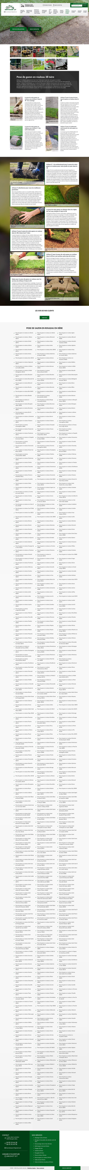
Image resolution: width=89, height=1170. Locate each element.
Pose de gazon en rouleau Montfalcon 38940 (25, 663)
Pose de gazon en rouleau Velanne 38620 (67, 1027)
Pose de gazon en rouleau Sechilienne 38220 (68, 960)
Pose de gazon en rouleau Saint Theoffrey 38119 (66, 939)
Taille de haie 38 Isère (50, 11)
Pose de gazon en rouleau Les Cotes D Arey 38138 (25, 505)
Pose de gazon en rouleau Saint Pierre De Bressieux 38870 (68, 914)
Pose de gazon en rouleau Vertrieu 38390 (45, 1039)
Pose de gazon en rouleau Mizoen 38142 (24, 638)
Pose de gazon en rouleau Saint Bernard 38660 (23, 818)
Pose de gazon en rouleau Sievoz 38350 (23, 977)
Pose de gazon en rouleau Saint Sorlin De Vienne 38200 (25, 939)
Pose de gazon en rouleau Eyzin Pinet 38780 (46, 542)
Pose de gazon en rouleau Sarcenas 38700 (24, 956)
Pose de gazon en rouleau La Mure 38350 (67, 680)
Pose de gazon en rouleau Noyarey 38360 (67, 697)
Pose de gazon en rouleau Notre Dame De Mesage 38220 (25, 697)
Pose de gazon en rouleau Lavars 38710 (45, 601)
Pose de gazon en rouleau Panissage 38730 (67, 713)
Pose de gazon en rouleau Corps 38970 (23, 500)
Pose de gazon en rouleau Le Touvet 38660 (24, 1002)
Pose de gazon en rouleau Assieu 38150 (23, 354)
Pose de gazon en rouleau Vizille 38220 (23, 1073)
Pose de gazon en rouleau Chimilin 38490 (24, 471)
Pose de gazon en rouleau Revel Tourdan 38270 (44, 772)
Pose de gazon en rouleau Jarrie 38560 (45, 592)
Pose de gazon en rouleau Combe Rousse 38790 (45, 1102)
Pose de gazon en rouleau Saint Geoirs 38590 (46, 843)
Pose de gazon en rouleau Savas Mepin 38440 (45, 960)
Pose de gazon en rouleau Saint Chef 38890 (24, 826)
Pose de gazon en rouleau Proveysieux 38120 (46, 759)
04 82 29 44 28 (47, 5)
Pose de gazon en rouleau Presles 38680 (45, 755)
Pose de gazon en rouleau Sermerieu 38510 (24, 968)
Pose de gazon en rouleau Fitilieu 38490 (67, 546)
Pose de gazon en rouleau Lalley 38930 (23, 596)
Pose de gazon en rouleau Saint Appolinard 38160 (66, 805)
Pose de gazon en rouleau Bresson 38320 (45, 408)
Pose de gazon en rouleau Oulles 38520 (45, 705)
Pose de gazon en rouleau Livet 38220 (25, 1118)
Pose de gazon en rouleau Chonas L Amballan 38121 (24, 475)
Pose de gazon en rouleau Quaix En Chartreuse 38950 (24, 764)
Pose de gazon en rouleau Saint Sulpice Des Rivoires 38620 (44, 939)
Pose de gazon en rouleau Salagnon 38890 (45, 948)
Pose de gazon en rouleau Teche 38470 (23, 989)
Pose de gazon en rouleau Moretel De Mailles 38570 (46, 672)
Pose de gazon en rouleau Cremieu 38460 (45, 513)
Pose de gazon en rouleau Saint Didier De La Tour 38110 (46, 835)
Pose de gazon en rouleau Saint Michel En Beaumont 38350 (66, 897)
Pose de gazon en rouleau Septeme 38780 (45, 964)
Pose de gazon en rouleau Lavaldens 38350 (24, 601)
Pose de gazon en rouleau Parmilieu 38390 (45, 718)
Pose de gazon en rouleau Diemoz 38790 (24, 521)
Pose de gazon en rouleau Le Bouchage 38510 (22, 400)
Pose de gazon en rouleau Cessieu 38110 (67, 417)
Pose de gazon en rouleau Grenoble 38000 (67, 571)
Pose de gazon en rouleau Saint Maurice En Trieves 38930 (44, 893)
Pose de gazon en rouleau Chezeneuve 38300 (46, 467)
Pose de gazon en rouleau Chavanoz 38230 (67, 458)
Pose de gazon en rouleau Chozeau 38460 (67, 475)
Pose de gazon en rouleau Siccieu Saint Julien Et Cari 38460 (67, 973)
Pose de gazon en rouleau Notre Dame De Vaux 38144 (46, 697)
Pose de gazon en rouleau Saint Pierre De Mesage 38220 (25, 922)
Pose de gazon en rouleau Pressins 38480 (67, 755)
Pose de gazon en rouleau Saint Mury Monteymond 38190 (46, 902)
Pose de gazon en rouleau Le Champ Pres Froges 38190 (67, 425)
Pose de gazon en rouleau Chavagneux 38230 (46, 1085)
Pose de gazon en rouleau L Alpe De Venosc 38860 (24, 1098)
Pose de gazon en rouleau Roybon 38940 (45, 789)
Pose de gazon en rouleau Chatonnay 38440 (24, 458)
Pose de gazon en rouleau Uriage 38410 (67, 1085)
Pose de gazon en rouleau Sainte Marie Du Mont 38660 (45, 885)
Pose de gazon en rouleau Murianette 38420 (46, 684)
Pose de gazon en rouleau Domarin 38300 (67, 525)
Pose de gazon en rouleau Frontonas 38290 (24, 563)
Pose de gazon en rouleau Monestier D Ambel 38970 (46, 642)
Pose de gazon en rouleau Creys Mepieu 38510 (66, 513)
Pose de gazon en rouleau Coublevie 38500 (67, 505)
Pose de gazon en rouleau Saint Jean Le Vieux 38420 (24, 868)
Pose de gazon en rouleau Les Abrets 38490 (24, 333)
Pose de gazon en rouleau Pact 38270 (68, 709)
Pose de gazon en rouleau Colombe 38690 (67, 488)
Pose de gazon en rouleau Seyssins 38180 (24, 973)
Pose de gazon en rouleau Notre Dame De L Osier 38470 (68, 693)
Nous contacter (34, 29)
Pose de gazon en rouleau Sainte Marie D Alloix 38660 (23, 885)
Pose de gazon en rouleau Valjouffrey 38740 (68, 1014)
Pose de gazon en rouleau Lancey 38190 (23, 1115)
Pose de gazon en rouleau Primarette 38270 (24, 759)
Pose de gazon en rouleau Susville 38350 (67, 985)
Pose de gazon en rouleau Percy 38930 (44, 726)
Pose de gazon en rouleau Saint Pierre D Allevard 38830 (46, 914)
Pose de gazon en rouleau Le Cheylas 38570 (68, 463)
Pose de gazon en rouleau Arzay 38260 (66, 350)
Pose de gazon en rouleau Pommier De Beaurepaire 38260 (67, 739)
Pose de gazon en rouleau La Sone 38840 (45, 981)
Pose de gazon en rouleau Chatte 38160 (45, 458)
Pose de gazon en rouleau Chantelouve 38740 (65, 429)
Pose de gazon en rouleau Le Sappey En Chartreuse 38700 (68, 952)
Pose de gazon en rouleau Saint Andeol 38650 (23, 801)
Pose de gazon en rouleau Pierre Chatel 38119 (45, 730)
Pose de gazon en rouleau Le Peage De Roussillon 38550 (46, 722)
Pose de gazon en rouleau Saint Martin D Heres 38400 (44, 889)
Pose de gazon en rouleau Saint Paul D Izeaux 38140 (68, 910)
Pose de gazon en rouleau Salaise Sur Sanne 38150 (68, 948)
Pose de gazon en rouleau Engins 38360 (23, 534)
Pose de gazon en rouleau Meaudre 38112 (67, 621)
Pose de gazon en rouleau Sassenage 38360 (68, 956)
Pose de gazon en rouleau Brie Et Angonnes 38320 (23, 413)
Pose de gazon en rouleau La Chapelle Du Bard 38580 (46, 438)
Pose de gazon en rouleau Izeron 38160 (23, 588)
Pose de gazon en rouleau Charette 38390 (67, 442)
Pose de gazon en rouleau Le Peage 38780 (24, 1102)
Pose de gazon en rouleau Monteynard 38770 (65, 659)
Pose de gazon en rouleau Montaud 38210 (67, 651)
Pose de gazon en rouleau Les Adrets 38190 (46, 333)
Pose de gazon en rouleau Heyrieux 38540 (24, 580)
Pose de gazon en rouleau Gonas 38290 (67, 1094)
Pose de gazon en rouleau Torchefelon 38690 (46, 998)
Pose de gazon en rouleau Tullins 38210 (23, 1010)
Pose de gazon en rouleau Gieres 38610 (67, 563)
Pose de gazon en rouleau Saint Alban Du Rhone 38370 (46, 797)
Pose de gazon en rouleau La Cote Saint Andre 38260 (67, 500)
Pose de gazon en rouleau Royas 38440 (23, 789)
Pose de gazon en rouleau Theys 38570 (23, 993)
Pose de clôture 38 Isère (61, 11)
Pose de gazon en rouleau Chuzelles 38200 (24, 479)
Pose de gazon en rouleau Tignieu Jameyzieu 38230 (24, 998)
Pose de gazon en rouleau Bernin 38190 (45, 383)
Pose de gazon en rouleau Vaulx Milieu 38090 (44, 1027)
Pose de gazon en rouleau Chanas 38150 (45, 429)
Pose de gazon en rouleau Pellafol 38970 (67, 722)
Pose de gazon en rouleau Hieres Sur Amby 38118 (46, 580)
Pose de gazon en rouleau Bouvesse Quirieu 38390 (45, 404)
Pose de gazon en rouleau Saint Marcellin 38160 (66, 881)
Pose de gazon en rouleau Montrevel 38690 (68, 663)
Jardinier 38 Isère (80, 11)
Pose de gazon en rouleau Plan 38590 (68, 734)
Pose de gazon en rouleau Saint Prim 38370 (46, 922)
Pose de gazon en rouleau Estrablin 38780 (45, 538)
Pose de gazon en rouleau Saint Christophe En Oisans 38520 (44, 826)
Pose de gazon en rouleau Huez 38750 (68, 579)
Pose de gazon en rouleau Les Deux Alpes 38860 (45, 1115)
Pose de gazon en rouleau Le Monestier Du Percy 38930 (22, 647)
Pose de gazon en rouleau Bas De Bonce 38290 (67, 1090)
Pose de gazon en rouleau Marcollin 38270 (24, 617)
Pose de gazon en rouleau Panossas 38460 (24, 718)
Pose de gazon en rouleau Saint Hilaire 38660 (25, 856)
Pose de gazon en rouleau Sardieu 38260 (45, 956)
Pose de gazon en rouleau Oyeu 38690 (68, 704)
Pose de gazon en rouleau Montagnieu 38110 (25, 651)
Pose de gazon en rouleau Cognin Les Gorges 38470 (46, 488)
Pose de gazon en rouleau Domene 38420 (24, 530)
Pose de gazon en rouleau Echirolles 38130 (45, 530)
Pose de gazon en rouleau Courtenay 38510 (46, 509)
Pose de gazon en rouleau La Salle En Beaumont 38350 (46, 952)
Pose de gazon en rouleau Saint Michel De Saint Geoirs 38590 (44, 897)
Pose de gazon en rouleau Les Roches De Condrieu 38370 (24, 780)
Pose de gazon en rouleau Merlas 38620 (67, 626)
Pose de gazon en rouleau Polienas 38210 (45, 739)
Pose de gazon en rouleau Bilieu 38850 (66, 387)
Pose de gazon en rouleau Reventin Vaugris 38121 (67, 772)
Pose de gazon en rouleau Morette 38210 (67, 672)
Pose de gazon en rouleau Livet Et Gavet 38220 (67, 605)
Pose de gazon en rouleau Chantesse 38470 (24, 433)
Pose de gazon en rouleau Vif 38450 (45, 1047)
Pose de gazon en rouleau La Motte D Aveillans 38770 (46, 676)
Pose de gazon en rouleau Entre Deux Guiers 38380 (68, 534)
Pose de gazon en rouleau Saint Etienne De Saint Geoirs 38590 (44, 839)
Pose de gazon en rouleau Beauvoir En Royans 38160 (46, 379)
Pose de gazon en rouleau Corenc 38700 (45, 496)
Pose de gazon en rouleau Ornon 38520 (23, 705)
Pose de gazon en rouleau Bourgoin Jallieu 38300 (24, 404)
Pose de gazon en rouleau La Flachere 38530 (25, 550)
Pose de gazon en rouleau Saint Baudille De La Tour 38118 (44, 814)
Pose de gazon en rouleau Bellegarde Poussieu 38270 (68, 379)
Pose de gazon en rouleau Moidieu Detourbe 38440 (45, 638)
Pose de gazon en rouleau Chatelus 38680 (45, 454)
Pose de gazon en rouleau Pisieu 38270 (45, 734)
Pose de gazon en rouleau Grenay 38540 (45, 571)
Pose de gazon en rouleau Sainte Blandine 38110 (67, 818)
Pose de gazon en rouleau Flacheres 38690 (45, 550)
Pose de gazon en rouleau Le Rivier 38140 (24, 1081)
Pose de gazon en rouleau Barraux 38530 (45, 367)
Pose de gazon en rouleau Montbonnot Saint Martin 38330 (23, 655)
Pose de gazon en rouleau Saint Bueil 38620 (46, 822)
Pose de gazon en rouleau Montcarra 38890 (46, 655)
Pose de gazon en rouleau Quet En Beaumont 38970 (45, 764)
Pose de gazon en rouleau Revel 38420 (25, 771)
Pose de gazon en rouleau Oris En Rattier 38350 (45, 701)
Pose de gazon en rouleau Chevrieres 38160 (46, 463)
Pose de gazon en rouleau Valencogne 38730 (25, 1014)
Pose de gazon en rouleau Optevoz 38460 (24, 701)
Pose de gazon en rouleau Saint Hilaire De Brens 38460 (25, 851)
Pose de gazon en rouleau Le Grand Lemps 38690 (67, 567)
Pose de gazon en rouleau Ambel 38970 (23, 342)
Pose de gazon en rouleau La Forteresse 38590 (44, 555)
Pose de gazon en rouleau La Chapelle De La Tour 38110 (68, 433)
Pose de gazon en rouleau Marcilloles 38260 (68, 613)
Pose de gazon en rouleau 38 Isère (67, 11)
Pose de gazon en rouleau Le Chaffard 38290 (46, 1094)
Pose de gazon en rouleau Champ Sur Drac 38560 (24, 429)
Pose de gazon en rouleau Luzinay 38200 (67, 609)
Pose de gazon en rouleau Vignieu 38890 (67, 1048)
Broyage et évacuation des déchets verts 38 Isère (37, 11)
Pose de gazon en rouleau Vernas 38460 (23, 1035)
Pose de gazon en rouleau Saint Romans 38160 (23, 931)
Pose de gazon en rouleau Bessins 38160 (24, 387)
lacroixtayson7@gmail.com (10, 12)
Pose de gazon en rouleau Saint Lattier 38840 (25, 876)
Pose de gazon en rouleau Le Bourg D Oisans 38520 (68, 400)
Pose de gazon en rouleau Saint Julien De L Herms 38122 (68, 868)
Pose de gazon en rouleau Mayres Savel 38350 (45, 621)
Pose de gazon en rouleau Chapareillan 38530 (43, 433)
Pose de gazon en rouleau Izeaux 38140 (67, 584)
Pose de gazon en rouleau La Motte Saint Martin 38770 (67, 676)
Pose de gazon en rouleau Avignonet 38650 (24, 362)
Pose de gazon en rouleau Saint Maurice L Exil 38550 (66, 893)
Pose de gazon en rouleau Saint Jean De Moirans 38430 (68, 860)
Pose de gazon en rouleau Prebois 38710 (24, 755)
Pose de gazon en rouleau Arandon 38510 (24, 350)
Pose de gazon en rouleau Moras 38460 (67, 667)
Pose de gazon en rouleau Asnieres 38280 (67, 1081)
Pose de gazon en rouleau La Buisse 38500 (67, 413)
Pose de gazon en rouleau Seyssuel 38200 (45, 973)
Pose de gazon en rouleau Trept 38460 (46, 1005)
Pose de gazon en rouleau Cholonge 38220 (67, 471)
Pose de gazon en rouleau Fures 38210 (44, 1106)
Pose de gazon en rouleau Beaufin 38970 (67, 371)
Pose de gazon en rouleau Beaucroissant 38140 (43, 371)
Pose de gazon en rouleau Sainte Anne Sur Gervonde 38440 (25, 805)
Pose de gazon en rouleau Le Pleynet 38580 (24, 1111)
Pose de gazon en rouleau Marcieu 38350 (45, 613)
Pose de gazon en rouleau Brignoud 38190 (24, 1106)
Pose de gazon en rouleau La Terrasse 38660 (68, 989)
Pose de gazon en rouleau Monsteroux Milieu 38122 (46, 647)
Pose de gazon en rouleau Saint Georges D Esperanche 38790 (23, 847)
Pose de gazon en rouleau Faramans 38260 (67, 542)
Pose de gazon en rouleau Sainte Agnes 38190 (45, 793)
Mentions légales (31, 1168)
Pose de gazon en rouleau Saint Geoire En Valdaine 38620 (23, 843)
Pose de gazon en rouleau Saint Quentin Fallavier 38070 (66, 922)
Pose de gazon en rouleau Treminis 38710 (24, 1006)
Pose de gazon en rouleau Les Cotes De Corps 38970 (45, 505)
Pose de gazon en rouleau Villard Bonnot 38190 (23, 1052)
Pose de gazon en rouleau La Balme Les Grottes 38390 (24, 367)
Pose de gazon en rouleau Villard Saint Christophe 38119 (68, 1056)
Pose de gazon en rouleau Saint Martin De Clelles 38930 (66, 885)
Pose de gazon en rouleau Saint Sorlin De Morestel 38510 (68, 935)
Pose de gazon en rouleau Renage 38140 (45, 768)
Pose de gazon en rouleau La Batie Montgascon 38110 (24, 371)
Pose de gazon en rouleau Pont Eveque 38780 (23, 751)
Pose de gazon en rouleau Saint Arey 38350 (24, 810)
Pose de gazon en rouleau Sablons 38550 (24, 793)
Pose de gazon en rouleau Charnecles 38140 (24, 446)
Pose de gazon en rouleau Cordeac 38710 (24, 496)
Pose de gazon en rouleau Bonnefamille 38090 (43, 396)
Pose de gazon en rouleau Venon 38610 (45, 1031)
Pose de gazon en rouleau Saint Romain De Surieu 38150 (66, 927)
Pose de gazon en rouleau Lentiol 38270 (67, 601)
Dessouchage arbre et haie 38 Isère (29, 11)
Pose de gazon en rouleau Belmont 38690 (24, 383)
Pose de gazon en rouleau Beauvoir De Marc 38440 (25, 379)
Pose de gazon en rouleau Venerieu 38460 (24, 1031)
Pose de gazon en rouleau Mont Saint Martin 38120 (24, 667)
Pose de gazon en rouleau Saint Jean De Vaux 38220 (46, 864)
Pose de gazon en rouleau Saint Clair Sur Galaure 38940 (68, 830)
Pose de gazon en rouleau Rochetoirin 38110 (46, 780)
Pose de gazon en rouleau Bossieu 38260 (67, 396)
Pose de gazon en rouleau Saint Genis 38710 (68, 839)
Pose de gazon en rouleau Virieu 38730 (45, 1069)
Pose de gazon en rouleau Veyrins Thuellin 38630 (24, 1044)
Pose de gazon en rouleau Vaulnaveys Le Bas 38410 (68, 1023)
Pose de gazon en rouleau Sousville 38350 (24, 985)
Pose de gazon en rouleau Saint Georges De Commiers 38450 (66, 843)
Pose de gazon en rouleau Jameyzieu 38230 (24, 1085)
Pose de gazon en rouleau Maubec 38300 (24, 621)
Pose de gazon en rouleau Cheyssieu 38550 (24, 467)
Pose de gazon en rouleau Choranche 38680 (46, 475)
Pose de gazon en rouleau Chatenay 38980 (67, 454)
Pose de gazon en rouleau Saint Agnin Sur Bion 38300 (68, 793)
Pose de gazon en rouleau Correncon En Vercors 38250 (46, 500)
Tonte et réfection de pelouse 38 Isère (55, 11)
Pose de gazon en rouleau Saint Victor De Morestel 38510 (68, 943)
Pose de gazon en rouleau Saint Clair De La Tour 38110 (24, 830)
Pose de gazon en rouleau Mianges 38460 (24, 1090)
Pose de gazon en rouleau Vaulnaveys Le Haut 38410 (24, 1027)
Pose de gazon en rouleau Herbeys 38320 (67, 576)
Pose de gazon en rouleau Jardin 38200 (23, 592)
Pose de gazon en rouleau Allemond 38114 (46, 337)
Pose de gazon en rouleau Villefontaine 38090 (22, 1060)
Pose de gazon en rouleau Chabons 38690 (24, 421)
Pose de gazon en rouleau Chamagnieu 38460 (65, 421)
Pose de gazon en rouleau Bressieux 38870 (24, 408)
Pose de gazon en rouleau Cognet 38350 (23, 488)
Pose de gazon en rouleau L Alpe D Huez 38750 (67, 1111)
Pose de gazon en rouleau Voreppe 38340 (24, 1077)
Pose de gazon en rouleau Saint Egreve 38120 (66, 835)
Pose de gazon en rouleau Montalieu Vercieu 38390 (46, 651)
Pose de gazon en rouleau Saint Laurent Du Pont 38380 (44, 876)
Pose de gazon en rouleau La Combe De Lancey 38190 (24, 492)
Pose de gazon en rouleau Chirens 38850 (45, 471)
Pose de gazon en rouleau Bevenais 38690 (45, 387)
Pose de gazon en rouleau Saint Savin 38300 (68, 931)
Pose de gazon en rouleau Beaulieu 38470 (45, 375)
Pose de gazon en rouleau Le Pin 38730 (67, 730)
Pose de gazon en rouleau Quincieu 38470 (67, 764)
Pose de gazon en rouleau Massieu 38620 (67, 617)
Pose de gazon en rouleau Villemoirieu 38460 (46, 1060)
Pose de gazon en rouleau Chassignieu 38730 (46, 450)
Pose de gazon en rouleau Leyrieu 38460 (24, 605)
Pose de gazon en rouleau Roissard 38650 (67, 780)
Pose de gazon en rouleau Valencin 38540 (67, 1010)
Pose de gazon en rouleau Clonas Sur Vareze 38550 (46, 484)
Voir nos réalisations (18, 29)
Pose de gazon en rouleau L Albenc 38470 (24, 337)
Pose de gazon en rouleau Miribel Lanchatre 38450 (45, 634)
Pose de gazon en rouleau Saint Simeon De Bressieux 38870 (44, 935)
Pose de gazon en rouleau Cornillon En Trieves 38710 (68, 496)
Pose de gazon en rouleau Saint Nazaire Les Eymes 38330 (66, 902)
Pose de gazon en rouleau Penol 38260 (23, 726)
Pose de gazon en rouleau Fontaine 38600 (67, 550)
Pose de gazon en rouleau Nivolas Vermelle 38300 (24, 693)
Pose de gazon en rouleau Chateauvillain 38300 (22, 454)
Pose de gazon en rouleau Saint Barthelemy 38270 (66, 810)
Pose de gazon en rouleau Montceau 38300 (68, 655)
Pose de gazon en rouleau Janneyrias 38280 (46, 588)
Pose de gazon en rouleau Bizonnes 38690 (67, 392)
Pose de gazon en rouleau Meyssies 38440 (24, 634)
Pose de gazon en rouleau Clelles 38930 (23, 484)
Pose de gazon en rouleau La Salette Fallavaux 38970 (24, 952)
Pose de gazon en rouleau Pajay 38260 (25, 713)
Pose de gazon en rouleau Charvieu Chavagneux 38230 (45, 446)
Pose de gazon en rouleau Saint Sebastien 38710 (23, 935)
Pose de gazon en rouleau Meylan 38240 (24, 630)
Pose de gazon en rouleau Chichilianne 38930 (68, 467)
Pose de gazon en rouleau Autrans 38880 (45, 358)
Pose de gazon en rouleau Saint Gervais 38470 (44, 847)
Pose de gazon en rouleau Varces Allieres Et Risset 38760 (45, 1019)
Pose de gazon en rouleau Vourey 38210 (45, 1077)
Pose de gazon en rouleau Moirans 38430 (67, 638)
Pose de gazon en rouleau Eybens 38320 (67, 538)
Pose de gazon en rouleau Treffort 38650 (67, 1002)
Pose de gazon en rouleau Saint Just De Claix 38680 (67, 872)
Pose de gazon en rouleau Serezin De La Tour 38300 (68, 964)
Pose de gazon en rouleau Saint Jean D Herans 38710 (68, 864)
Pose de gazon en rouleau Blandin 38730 (24, 396)
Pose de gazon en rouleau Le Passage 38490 (68, 718)
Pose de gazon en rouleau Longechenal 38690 (22, 609)
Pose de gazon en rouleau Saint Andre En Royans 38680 (46, 801)
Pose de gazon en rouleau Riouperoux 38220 (68, 1115)
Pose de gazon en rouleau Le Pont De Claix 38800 (68, 747)
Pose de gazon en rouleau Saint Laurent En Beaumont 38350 (66, 876)
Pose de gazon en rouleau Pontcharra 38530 (68, 743)
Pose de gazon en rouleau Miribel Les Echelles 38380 (68, 634)
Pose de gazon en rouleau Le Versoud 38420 (24, 1039)
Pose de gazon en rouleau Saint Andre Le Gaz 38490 (68, 801)
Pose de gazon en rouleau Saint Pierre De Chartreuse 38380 (25, 918)
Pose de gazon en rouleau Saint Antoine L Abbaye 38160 (44, 805)
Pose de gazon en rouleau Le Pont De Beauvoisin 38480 (24, 747)
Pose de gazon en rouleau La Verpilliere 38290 (66, 1035)
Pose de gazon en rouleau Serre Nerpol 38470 (66, 688)
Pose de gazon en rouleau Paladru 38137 (45, 713)
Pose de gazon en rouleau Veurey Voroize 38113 (67, 1039)
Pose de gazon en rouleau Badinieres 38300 (46, 362)
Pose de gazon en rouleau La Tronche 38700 (68, 1006)
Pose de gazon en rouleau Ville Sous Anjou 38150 (24, 1065)
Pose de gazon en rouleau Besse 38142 (66, 383)
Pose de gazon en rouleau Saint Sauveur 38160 (44, 931)
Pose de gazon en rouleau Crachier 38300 (67, 509)
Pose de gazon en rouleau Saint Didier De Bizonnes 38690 (25, 835)
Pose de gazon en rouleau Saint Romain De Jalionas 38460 (44, 927)
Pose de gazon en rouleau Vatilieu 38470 (24, 1023)
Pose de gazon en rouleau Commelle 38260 (46, 492)
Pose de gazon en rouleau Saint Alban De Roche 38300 (25, 797)
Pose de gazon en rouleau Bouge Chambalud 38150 (45, 400)
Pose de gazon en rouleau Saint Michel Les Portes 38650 (23, 902)
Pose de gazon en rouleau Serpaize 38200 (45, 968)
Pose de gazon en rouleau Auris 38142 (25, 358)
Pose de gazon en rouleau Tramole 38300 (45, 1002)
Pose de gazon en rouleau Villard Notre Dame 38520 (67, 1052)
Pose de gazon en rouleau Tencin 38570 (45, 989)
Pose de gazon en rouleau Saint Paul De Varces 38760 (46, 910)
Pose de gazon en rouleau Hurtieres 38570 (24, 584)
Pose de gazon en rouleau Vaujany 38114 (45, 1023)
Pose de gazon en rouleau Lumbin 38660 (45, 609)
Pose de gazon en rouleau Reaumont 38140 (24, 768)
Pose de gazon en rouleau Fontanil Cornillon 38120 (24, 555)
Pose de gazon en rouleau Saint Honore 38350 (44, 856)
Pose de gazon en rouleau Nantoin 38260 (45, 688)
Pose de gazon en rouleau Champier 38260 (46, 425)
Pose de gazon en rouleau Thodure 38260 (45, 993)
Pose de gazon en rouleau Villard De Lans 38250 (46, 1052)
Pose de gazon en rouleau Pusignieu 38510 (67, 1119)
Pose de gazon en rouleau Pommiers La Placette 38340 (24, 743)
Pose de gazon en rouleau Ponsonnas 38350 (46, 743)
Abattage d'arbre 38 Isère (22, 11)
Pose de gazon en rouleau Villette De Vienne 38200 (68, 1065)
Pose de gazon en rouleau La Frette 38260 (45, 559)
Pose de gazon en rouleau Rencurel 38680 (67, 768)
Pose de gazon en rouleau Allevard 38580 (67, 337)
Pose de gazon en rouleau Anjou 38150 (45, 342)
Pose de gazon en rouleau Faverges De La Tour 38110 (25, 546)
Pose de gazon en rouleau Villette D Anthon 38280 (45, 1065)
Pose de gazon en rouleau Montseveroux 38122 (43, 667)
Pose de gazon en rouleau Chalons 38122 (45, 421)
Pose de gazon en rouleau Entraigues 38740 (46, 534)
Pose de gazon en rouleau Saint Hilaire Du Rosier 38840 (68, 851)
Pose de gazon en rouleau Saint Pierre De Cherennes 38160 (46, 918)
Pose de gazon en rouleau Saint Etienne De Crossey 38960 (23, 839)
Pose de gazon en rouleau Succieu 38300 (45, 985)
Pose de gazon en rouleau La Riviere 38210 (46, 776)
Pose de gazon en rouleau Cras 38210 (24, 512)
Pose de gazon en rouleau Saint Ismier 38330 (68, 856)
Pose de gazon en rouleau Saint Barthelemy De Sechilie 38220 (23, 814)
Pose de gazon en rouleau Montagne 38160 (68, 647)
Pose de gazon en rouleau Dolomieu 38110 (46, 525)
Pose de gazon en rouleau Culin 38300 (46, 516)
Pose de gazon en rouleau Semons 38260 (24, 964)
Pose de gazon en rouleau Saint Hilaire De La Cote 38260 (46, 851)
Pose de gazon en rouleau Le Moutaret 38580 (44, 680)
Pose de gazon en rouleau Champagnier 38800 (22, 425)
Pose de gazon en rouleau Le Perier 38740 (67, 726)
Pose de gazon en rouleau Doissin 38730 (24, 525)
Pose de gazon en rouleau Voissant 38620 (67, 1073)
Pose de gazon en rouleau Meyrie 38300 (45, 630)
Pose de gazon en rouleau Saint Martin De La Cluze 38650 (66, 484)
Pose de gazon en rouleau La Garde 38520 (45, 563)
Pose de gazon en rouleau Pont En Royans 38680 (45, 751)
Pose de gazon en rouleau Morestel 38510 (24, 672)
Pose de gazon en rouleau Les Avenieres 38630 (66, 358)
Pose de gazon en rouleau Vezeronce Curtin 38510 (68, 1044)
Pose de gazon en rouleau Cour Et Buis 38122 (25, 509)
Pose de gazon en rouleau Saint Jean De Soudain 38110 (24, 864)
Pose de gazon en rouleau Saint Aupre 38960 (46, 810)
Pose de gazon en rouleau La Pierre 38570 (24, 730)
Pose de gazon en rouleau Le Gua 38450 (45, 576)
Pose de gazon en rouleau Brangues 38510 (67, 404)
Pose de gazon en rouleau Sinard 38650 (67, 977)
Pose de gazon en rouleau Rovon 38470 (67, 784)
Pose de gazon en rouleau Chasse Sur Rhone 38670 (24, 450)
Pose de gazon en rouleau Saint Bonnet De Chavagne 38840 (23, 822)
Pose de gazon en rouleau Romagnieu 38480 (25, 784)
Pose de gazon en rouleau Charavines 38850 (46, 442)
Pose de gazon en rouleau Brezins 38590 (67, 408)
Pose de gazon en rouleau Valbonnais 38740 (46, 1010)
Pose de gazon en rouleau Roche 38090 (67, 776)
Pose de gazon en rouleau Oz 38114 (45, 709)
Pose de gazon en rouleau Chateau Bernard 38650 (67, 450)
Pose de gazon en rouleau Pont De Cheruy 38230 (45, 747)
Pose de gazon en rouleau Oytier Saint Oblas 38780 (25, 709)
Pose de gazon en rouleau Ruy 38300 (68, 788)
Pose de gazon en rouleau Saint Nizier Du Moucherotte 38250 (46, 906)
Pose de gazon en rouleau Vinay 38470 (23, 1069)
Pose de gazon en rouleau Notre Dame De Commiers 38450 (46, 693)
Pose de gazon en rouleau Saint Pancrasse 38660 (23, 910)
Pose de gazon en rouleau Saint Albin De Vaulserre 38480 (68, 797)
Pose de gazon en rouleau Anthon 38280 (24, 346)
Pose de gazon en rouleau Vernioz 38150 (45, 1035)
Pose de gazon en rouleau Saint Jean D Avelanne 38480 (25, 860)
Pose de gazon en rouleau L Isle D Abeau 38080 (45, 584)
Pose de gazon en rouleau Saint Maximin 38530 (23, 897)
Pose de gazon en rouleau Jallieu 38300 (23, 1123)
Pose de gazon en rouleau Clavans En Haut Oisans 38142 (68, 479)
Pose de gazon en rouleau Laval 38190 (68, 596)
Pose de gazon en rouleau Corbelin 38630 (67, 492)
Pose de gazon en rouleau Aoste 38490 (45, 346)
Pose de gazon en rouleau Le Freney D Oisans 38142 (25, 559)
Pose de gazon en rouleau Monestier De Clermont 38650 (68, 642)
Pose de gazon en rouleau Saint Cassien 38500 (66, 822)
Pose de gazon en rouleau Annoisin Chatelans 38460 (67, 342)
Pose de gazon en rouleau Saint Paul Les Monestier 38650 (24, 914)
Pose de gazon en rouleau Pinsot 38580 (23, 734)
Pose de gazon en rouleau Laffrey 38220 (67, 592)
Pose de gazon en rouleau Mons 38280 (45, 1081)
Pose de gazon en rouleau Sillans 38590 (45, 977)
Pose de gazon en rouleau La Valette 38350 (46, 1014)
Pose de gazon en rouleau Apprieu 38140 (67, 346)
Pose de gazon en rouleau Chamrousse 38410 (65, 1077)
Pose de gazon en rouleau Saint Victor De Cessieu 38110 (46, 943)
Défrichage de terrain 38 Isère (44, 11)
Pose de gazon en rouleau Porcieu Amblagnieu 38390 (67, 751)
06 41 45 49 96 (57, 5)
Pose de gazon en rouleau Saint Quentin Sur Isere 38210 (23, 927)
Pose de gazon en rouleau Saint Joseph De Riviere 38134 (44, 868)
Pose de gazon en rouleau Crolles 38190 (23, 517)
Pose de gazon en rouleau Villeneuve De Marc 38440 (68, 1060)
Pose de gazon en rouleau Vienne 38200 (23, 1048)
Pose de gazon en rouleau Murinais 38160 (67, 684)
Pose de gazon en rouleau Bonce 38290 (23, 1094)
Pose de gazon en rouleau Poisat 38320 (23, 739)
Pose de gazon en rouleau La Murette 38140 (24, 684)
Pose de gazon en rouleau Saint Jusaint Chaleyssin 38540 (44, 872)
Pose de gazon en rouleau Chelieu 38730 (24, 463)
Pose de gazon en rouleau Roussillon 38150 (46, 784)
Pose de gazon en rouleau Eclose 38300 (67, 530)
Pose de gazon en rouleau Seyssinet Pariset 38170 (67, 968)
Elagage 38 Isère (85, 11)
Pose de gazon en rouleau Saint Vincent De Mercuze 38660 (23, 948)
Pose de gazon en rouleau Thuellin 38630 (67, 993)
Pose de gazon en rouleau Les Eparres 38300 (25, 538)
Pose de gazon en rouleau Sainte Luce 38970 (25, 881)
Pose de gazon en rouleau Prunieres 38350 (67, 759)
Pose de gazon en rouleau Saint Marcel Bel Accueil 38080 (44, 881)
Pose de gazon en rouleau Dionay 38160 (45, 521)
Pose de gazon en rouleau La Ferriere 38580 (46, 546)
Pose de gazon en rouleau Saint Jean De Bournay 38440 (46, 860)
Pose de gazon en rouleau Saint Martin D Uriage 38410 (66, 889)
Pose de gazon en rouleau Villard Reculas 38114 (23, 1056)
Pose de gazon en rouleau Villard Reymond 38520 (45, 1056)
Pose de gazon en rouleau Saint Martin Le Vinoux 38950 (23, 893)
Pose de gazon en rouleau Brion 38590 (46, 412)
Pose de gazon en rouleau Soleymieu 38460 (24, 981)
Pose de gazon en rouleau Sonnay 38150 (67, 981)
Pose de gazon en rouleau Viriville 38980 (67, 1069)
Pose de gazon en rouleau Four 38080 (68, 554)
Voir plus (44, 317)
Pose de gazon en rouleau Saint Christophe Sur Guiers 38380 (66, 826)
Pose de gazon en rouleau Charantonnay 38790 (22, 442)
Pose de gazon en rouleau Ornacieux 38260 (68, 701)
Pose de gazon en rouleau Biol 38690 (24, 391)
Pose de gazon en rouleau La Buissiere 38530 (25, 417)
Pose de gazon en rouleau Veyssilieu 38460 (46, 1044)
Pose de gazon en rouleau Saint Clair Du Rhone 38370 (46, 830)
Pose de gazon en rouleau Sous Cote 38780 (67, 1098)
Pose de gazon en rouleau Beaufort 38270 (24, 375)
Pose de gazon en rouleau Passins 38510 (23, 722)
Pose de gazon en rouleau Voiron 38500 (45, 1073)
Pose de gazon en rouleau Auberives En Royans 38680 (46, 354)
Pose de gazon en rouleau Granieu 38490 (24, 571)
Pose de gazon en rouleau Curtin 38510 (67, 517)
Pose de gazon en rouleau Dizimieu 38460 (67, 521)
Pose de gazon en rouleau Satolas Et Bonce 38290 (24, 960)
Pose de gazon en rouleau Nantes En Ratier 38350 (24, 688)
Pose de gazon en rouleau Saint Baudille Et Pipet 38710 (66, 814)
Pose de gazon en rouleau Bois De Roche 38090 (67, 1106)
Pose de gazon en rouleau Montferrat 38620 (46, 663)
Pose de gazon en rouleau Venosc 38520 (67, 1031)
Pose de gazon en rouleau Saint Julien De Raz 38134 (25, 872)
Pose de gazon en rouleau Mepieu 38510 (45, 626)
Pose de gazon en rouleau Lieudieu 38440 (45, 605)
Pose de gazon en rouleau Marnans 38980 (45, 617)
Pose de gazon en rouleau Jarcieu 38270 (67, 588)
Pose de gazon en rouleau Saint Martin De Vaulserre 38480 (23, 889)
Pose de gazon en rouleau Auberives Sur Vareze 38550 (68, 354)
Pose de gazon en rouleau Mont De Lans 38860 (45, 659)
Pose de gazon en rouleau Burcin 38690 (45, 417)
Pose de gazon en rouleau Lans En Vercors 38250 (45, 596)
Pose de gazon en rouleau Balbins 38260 (67, 362)
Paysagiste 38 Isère (74, 11)
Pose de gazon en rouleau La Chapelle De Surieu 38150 (25, 438)
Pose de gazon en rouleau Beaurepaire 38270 (68, 375)
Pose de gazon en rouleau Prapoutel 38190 (46, 1111)
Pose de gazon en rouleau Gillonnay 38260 (24, 567)
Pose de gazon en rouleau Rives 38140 (25, 776)
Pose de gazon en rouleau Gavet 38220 (45, 1119)
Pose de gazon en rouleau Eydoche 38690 (24, 542)
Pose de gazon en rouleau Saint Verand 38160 (23, 943)
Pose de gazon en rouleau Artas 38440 (46, 349)
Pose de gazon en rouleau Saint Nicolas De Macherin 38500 (23, 906)
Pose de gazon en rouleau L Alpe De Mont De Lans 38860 (45, 1098)
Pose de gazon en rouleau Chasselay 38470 (67, 446)
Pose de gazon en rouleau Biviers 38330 (45, 392)
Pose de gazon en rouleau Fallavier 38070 (67, 1102)
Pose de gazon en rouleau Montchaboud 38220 (22, 659)
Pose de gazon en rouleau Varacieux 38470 (24, 1019)
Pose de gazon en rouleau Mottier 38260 (24, 680)
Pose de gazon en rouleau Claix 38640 (46, 479)
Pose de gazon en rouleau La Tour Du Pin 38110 (68, 998)
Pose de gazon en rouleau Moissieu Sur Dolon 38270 (24, 642)
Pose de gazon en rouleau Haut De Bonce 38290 (45, 1090)
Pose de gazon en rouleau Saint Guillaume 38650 (66, 847)
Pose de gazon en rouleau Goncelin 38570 (45, 567)
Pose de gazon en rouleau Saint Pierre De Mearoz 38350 (68, 918)
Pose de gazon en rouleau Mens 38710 (23, 626)
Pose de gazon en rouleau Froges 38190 (67, 559)
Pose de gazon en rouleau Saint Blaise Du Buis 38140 (46, 818)
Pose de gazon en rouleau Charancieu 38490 (68, 438)
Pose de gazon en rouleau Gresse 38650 (23, 576)
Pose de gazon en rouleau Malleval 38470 (24, 613)
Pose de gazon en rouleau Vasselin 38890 (67, 1019)
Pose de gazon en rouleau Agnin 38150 (66, 333)
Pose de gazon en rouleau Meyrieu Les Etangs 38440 (68, 630)
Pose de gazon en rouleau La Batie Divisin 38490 (67, 367)
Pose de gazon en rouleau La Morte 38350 (24, 676)
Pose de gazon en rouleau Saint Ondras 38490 (66, 906)
